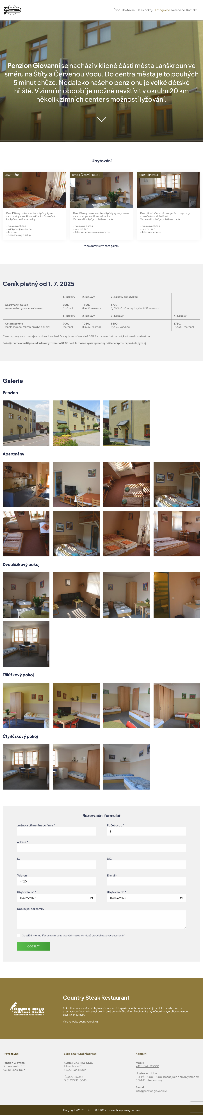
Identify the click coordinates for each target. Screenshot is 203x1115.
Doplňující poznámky (30, 907)
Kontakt (191, 10)
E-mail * (112, 874)
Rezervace (178, 10)
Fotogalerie (162, 10)
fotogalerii (111, 245)
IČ (18, 857)
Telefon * (23, 874)
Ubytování (128, 10)
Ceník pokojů (145, 10)
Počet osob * (115, 824)
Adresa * (22, 840)
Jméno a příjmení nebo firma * (36, 824)
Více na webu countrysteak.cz (80, 1021)
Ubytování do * (116, 890)
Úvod (116, 10)
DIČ (109, 857)
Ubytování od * (26, 890)
